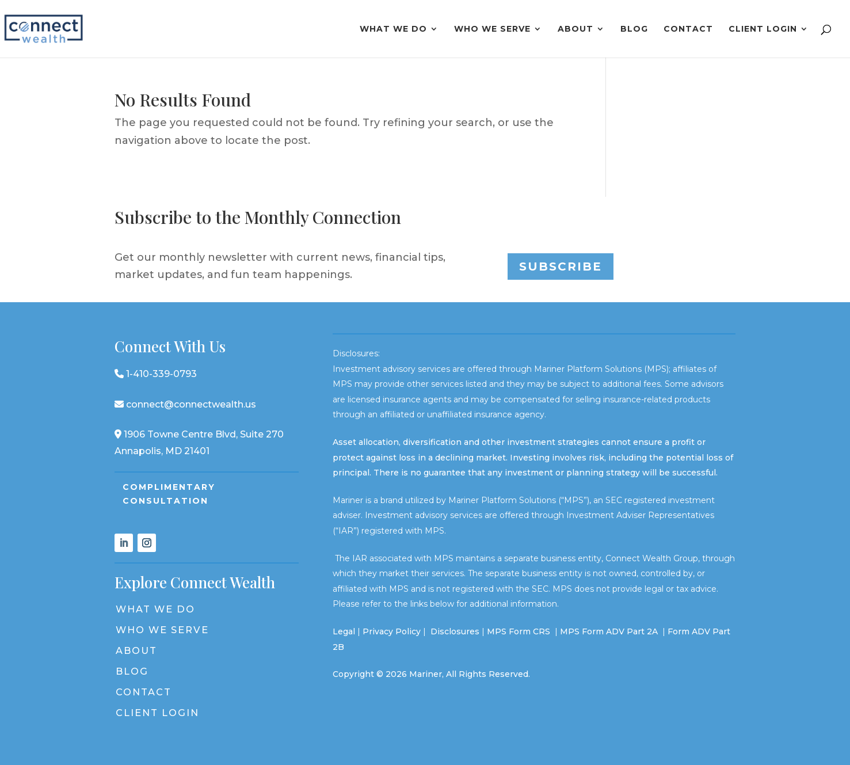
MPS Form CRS (518, 631)
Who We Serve (492, 29)
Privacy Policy (392, 631)
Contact (688, 29)
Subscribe (560, 266)
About (575, 29)
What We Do (393, 29)
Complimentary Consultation (169, 494)
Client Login (763, 29)
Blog (634, 29)
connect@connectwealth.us (185, 404)
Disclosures (454, 631)
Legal (344, 631)
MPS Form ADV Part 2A (610, 631)
